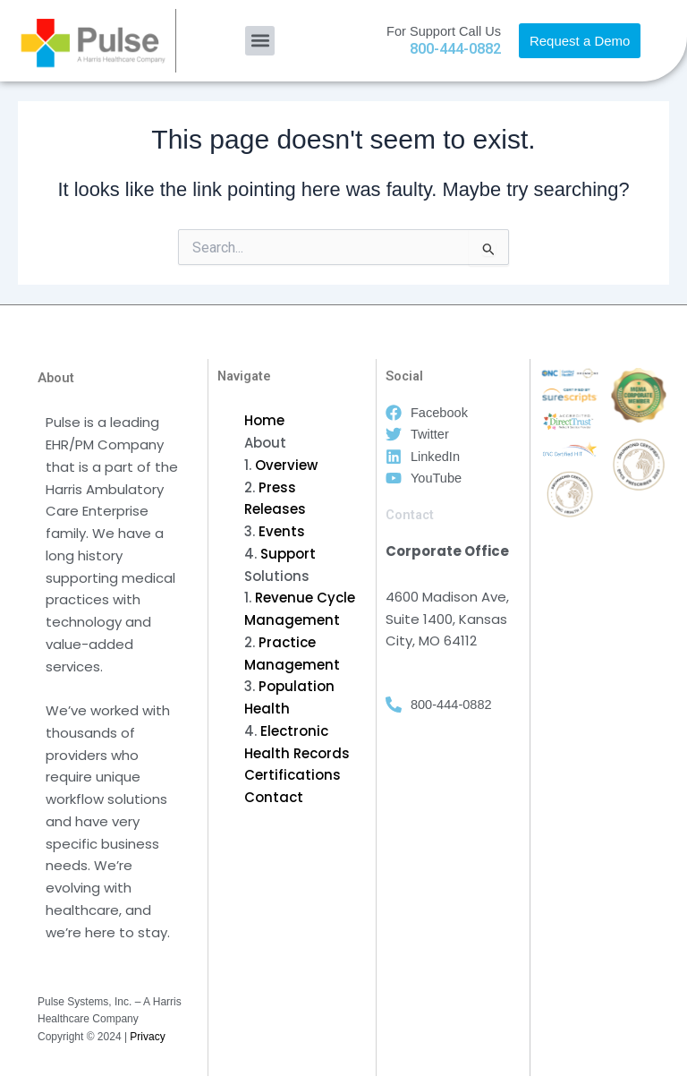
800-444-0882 (455, 48)
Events (282, 531)
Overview (286, 465)
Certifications (292, 774)
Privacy (147, 1036)
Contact (273, 797)
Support (288, 553)
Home (264, 420)
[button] (260, 41)
